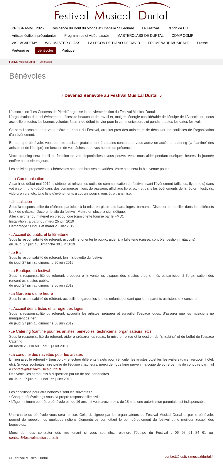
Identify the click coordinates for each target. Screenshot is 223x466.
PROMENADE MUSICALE (168, 43)
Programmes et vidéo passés (86, 35)
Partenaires (21, 50)
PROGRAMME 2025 (28, 28)
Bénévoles (45, 50)
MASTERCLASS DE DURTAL (140, 35)
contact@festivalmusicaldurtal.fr (36, 369)
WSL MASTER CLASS (62, 43)
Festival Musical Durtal (22, 61)
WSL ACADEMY (24, 43)
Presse (202, 43)
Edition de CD (177, 28)
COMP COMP (182, 35)
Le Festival (150, 28)
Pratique (68, 50)
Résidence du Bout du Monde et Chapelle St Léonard (93, 28)
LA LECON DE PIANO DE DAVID (114, 43)
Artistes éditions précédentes (34, 35)
